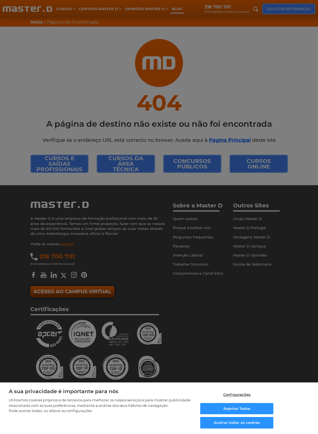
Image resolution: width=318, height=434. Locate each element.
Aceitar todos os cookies (237, 424)
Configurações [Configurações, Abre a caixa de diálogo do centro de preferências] (237, 396)
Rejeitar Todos (237, 410)
